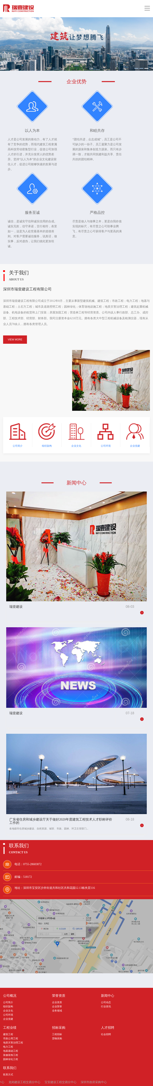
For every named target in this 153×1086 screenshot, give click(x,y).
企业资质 (57, 989)
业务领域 (57, 997)
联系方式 (8, 1061)
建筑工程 (8, 1021)
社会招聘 (106, 1021)
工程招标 (57, 1021)
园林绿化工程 (10, 1045)
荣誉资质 (58, 982)
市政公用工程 (10, 1025)
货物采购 (57, 1025)
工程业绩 (9, 1014)
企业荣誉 (57, 993)
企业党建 (8, 1005)
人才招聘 (107, 1014)
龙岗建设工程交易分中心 (24, 1068)
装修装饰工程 (10, 1041)
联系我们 (9, 1054)
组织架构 (8, 993)
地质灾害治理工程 (13, 1029)
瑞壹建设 (16, 593)
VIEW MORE (15, 326)
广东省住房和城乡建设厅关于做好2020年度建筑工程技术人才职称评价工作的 (60, 808)
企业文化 (8, 997)
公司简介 (8, 989)
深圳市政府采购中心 (94, 1068)
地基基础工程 (10, 1037)
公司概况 (9, 982)
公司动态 (106, 989)
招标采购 (58, 1014)
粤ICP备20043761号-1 (90, 1080)
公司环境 (8, 1001)
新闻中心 (107, 982)
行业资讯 (106, 993)
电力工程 (8, 1033)
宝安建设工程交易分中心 (60, 1068)
